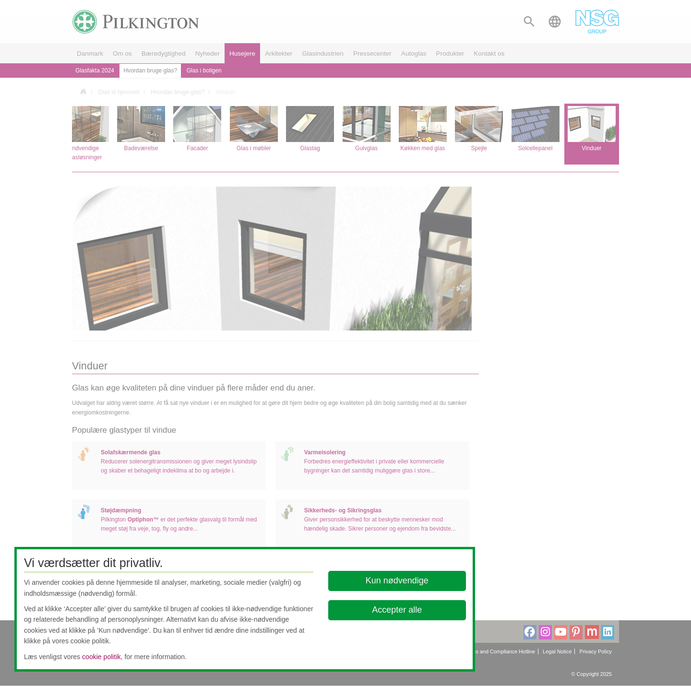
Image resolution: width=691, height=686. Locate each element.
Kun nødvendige (397, 580)
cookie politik (101, 657)
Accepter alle (397, 610)
